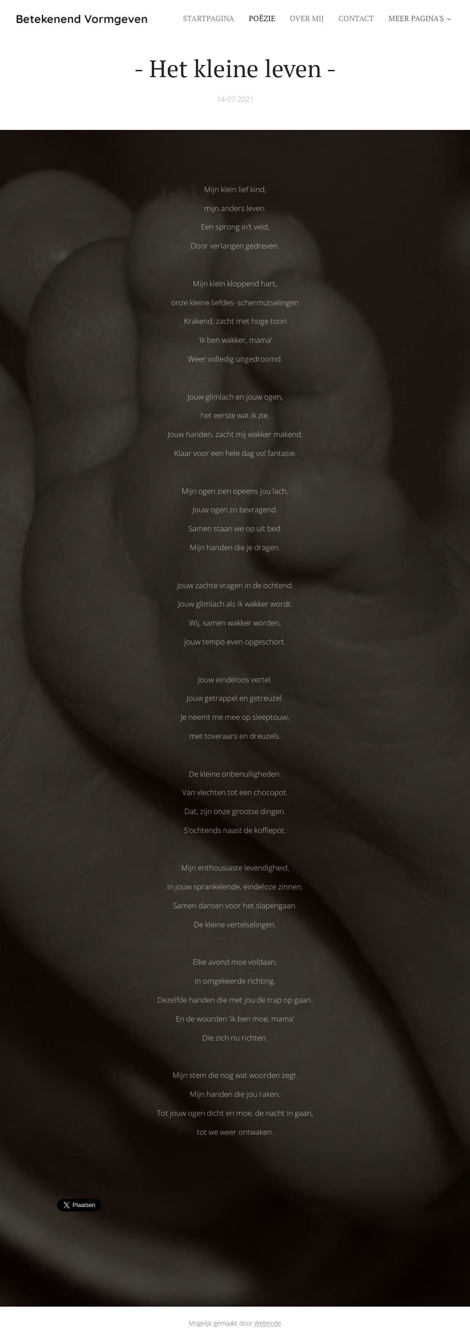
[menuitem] (211, 18)
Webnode (267, 1323)
